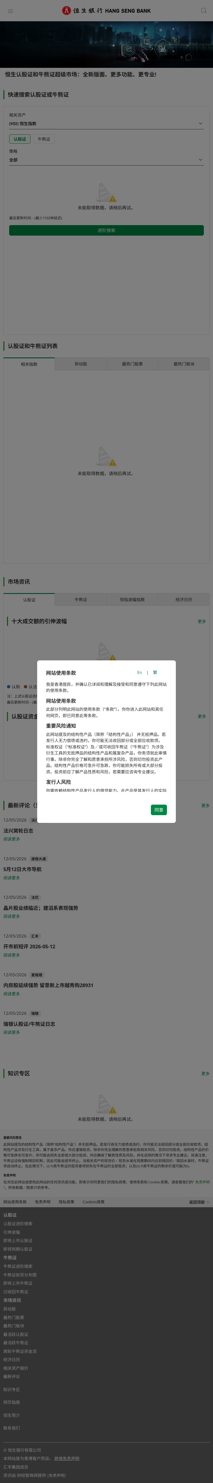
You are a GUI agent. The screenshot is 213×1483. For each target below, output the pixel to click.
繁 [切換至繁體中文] (155, 672)
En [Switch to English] (139, 672)
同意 (158, 810)
